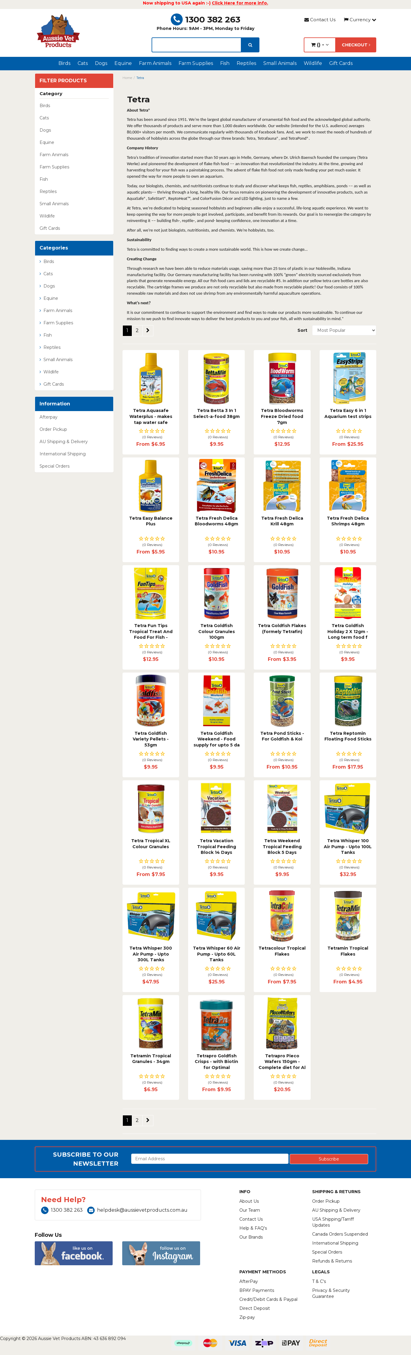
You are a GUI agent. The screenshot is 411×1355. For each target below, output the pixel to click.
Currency (360, 19)
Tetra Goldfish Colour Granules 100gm (216, 631)
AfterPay (248, 1281)
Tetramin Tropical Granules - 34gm (150, 1058)
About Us (249, 1201)
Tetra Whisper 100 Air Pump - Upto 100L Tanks (348, 846)
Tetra (140, 78)
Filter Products (63, 80)
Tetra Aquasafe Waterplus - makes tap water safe (150, 416)
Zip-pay (247, 1317)
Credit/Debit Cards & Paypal (268, 1299)
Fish (224, 63)
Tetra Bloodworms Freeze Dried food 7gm (282, 416)
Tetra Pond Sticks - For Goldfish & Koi (282, 736)
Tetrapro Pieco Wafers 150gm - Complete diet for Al (282, 1061)
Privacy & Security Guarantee (331, 1293)
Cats (83, 63)
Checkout (356, 45)
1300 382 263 (205, 19)
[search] (250, 44)
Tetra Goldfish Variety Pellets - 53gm (151, 739)
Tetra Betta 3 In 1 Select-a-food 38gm (216, 413)
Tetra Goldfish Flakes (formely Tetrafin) (282, 628)
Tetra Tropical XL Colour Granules (150, 843)
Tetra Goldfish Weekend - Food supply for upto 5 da (217, 739)
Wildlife (313, 63)
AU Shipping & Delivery (64, 441)
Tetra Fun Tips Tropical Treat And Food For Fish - (151, 631)
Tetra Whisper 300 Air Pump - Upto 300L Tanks (150, 953)
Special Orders (54, 466)
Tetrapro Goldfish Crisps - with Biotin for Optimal (216, 1061)
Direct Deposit (254, 1308)
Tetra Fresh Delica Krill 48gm (282, 521)
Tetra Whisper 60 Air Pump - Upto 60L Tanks (216, 953)
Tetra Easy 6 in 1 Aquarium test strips (347, 413)
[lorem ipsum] (196, 44)
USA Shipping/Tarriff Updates (333, 1222)
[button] (151, 434)
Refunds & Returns (332, 1261)
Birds (64, 63)
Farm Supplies (196, 63)
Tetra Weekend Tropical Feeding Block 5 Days (282, 846)
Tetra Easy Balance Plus (151, 521)
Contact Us (320, 19)
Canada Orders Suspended (340, 1234)
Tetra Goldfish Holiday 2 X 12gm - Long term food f (347, 631)
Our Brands (251, 1237)
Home (127, 78)
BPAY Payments (256, 1290)
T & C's (319, 1281)
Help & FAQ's (253, 1228)
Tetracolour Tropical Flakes (282, 951)
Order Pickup (53, 429)
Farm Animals (155, 63)
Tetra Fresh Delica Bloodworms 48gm (216, 521)
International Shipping (63, 454)
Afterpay (49, 417)
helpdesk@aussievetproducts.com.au (137, 1210)
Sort (302, 330)
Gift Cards (341, 63)
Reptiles (246, 63)
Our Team (249, 1210)
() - (320, 45)
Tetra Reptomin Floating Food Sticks (347, 736)
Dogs (101, 63)
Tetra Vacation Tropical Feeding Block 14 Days (216, 846)
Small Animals (280, 63)
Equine (123, 63)
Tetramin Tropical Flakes (347, 951)
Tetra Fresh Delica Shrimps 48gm (348, 521)
